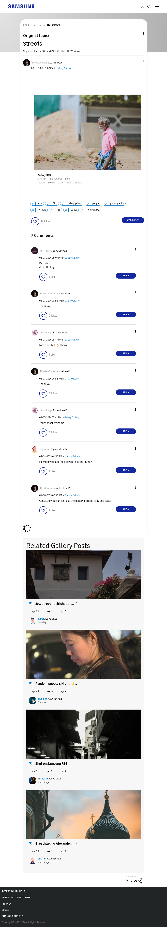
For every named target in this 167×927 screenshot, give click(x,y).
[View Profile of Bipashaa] (44, 449)
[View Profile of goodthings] (46, 332)
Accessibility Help (13, 891)
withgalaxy (93, 209)
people (95, 203)
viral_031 (43, 778)
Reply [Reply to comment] (126, 275)
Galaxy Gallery (64, 68)
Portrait (42, 209)
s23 (58, 209)
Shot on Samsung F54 (51, 764)
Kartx (41, 618)
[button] (138, 61)
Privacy (6, 903)
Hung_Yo (43, 698)
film (55, 203)
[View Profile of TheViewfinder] (39, 62)
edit (40, 203)
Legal (5, 910)
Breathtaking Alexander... (54, 843)
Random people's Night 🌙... (56, 684)
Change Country (12, 916)
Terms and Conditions (16, 897)
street (74, 209)
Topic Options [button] (138, 33)
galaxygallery (75, 203)
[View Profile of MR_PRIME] (46, 250)
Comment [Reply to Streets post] (133, 220)
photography (117, 203)
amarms (42, 858)
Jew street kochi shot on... (54, 604)
